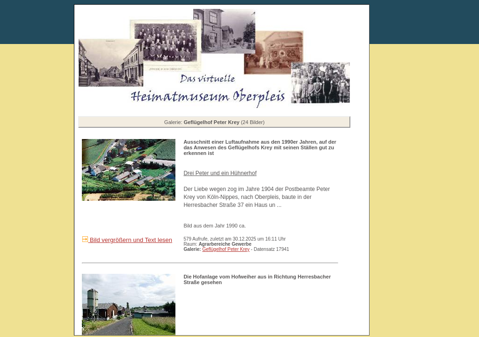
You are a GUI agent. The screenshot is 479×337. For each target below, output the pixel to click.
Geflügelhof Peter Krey (225, 249)
